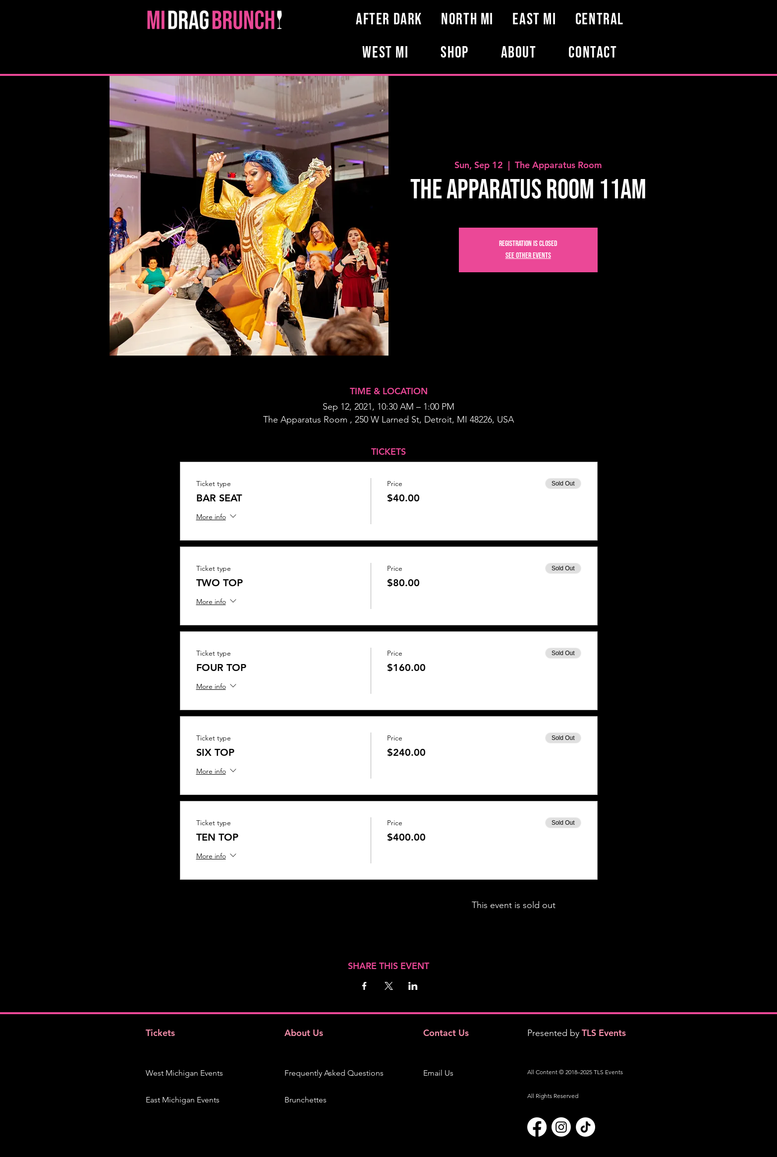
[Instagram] (561, 1127)
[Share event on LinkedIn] (413, 986)
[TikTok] (585, 1127)
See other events (528, 255)
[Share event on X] (388, 986)
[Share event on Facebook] (364, 986)
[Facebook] (537, 1127)
